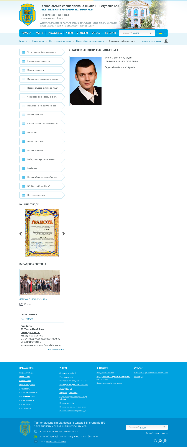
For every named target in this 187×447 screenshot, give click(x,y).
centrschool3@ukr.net (56, 441)
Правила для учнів (66, 403)
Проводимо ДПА (65, 389)
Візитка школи (25, 381)
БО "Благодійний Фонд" (38, 186)
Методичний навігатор (105, 373)
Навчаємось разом (36, 195)
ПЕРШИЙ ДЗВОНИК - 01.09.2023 (34, 299)
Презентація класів (26, 400)
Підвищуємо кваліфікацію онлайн (109, 383)
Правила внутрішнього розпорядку (72, 411)
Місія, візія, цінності (27, 385)
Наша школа (55, 33)
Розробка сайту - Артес (157, 433)
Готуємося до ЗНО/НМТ (68, 393)
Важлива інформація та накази (41, 105)
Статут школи (24, 377)
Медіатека (32, 168)
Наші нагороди (25, 408)
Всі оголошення (56, 349)
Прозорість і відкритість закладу (42, 87)
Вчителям (82, 33)
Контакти (110, 33)
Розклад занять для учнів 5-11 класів (73, 385)
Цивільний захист (35, 141)
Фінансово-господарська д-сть (42, 96)
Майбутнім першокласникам (40, 159)
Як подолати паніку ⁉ (67, 373)
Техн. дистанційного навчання (41, 52)
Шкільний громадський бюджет (42, 177)
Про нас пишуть (25, 404)
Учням (69, 33)
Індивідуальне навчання (38, 61)
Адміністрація (24, 388)
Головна (26, 33)
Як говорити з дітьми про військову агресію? (151, 373)
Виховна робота (35, 114)
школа (136, 33)
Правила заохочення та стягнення (72, 407)
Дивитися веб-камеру (152, 41)
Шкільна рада (139, 377)
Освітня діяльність (35, 70)
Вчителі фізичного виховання (90, 41)
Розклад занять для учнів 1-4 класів (73, 381)
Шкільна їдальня (35, 150)
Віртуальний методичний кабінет (43, 79)
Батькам (96, 33)
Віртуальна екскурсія (27, 396)
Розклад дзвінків (66, 377)
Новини (39, 33)
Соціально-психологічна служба (42, 123)
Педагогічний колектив (60, 41)
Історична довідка (26, 373)
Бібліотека (32, 132)
